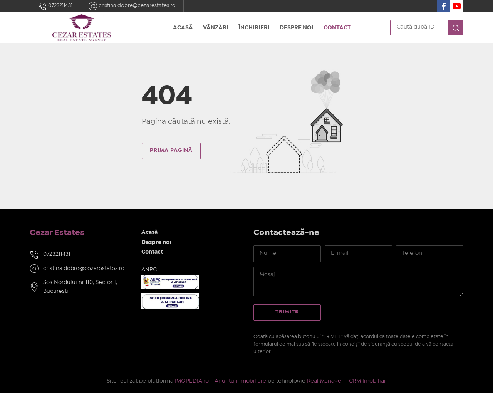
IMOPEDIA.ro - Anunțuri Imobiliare (220, 381)
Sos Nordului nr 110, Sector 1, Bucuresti (80, 287)
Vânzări (215, 27)
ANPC (149, 269)
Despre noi (297, 27)
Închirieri (254, 27)
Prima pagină (171, 150)
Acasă (183, 27)
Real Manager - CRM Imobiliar (346, 381)
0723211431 (55, 6)
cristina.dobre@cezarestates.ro (132, 6)
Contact (337, 27)
